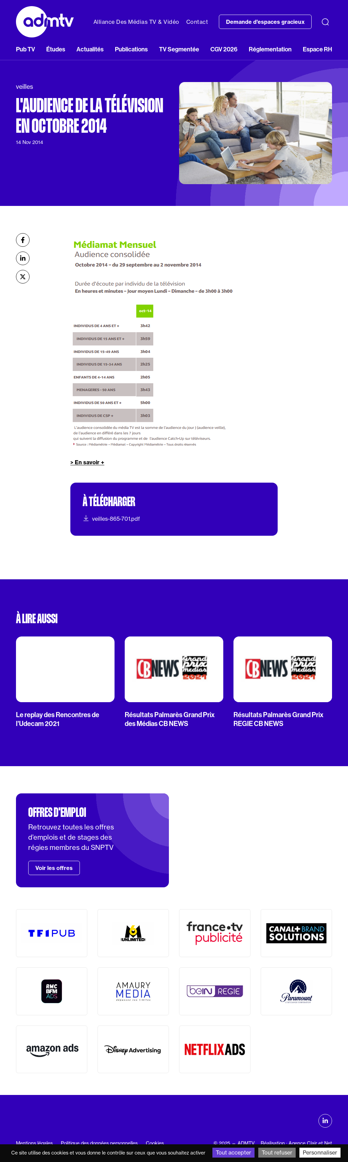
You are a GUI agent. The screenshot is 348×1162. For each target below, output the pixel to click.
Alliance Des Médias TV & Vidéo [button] (136, 21)
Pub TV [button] (25, 49)
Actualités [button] (90, 49)
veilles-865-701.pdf (111, 518)
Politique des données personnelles (99, 1143)
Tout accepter (233, 1152)
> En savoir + (87, 462)
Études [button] (55, 49)
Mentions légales (34, 1143)
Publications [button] (131, 49)
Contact (197, 21)
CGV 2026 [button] (224, 49)
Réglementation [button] (270, 49)
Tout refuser (277, 1152)
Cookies (155, 1143)
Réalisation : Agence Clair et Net (296, 1143)
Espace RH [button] (317, 49)
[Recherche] (325, 22)
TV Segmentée (179, 49)
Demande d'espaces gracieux (265, 21)
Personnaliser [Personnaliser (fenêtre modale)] (320, 1152)
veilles (24, 87)
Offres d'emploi (57, 812)
